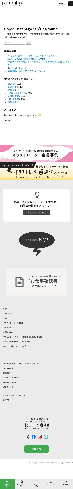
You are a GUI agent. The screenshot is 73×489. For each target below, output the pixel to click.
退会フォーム (8, 387)
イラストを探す (36, 483)
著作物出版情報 (13, 96)
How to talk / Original (16, 68)
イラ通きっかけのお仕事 (17, 93)
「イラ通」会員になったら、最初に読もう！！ (20, 363)
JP (59, 3)
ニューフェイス (51, 482)
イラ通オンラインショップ (14, 395)
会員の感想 (11, 102)
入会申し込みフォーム (11, 377)
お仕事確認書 (8, 368)
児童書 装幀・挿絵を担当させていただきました (26, 71)
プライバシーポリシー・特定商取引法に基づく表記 (22, 337)
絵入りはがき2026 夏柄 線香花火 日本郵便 (26, 59)
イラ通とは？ (8, 313)
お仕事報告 (11, 87)
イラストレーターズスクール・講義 (17, 341)
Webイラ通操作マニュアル (14, 346)
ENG (63, 3)
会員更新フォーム (10, 382)
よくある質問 (8, 327)
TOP (5, 309)
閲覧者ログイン (7, 483)
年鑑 (5, 318)
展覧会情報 (11, 90)
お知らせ (11, 83)
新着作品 (65, 482)
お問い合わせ (8, 332)
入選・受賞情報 (13, 99)
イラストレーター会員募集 (13, 323)
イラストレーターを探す (22, 483)
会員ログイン (37, 449)
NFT (6, 400)
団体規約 (6, 373)
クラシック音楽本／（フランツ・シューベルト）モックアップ (32, 55)
